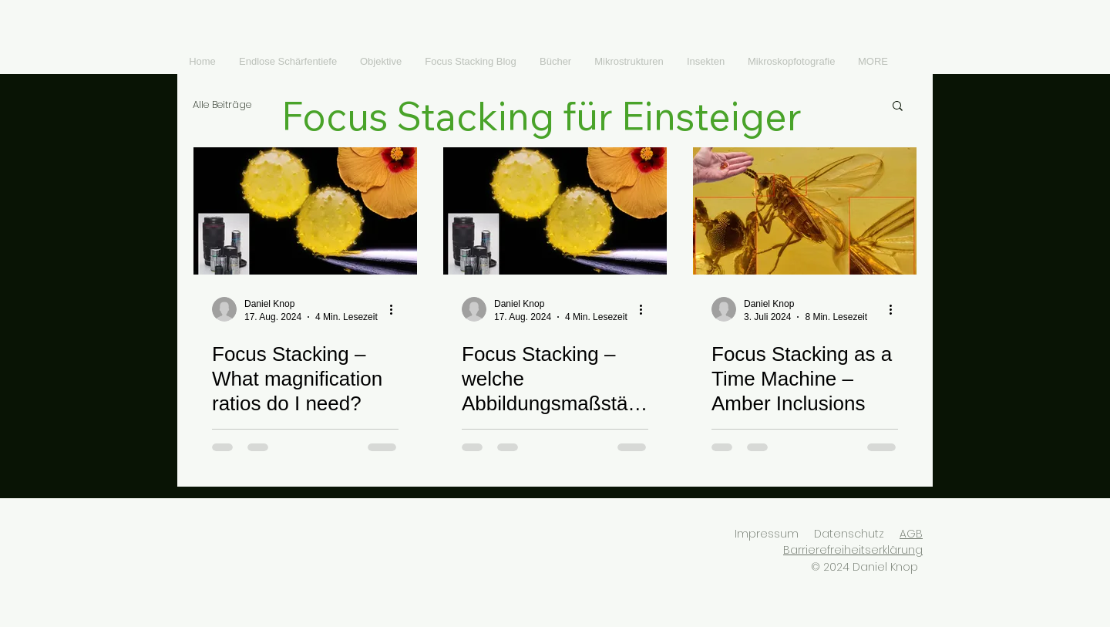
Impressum (767, 533)
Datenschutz (849, 533)
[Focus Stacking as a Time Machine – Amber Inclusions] (805, 211)
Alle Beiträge (222, 105)
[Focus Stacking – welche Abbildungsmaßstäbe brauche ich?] (555, 211)
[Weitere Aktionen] (396, 309)
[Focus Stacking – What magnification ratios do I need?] (305, 211)
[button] (897, 107)
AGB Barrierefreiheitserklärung (853, 542)
